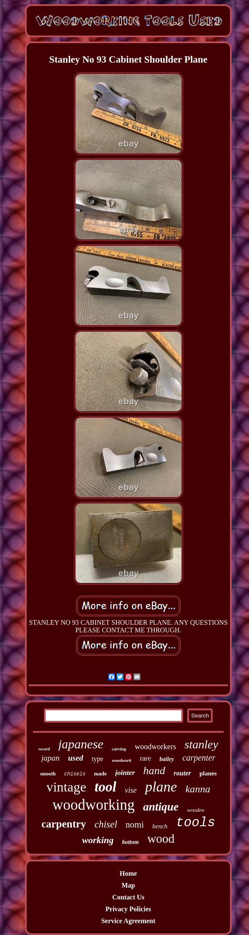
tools (195, 822)
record (44, 749)
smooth (47, 774)
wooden (195, 810)
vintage (66, 786)
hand (154, 770)
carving (119, 748)
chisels (74, 774)
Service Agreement (128, 920)
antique (160, 806)
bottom (130, 842)
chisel (105, 824)
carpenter (199, 757)
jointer (125, 773)
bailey (166, 759)
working (98, 840)
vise (131, 790)
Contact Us (128, 897)
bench (159, 826)
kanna (198, 788)
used (75, 757)
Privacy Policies (128, 909)
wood (160, 838)
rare (145, 758)
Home (128, 873)
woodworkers (155, 746)
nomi (135, 824)
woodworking (93, 805)
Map (128, 885)
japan (50, 757)
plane (161, 786)
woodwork (121, 760)
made (100, 773)
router (182, 773)
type (98, 758)
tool (105, 786)
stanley (201, 744)
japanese (81, 744)
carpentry (63, 824)
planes (208, 773)
